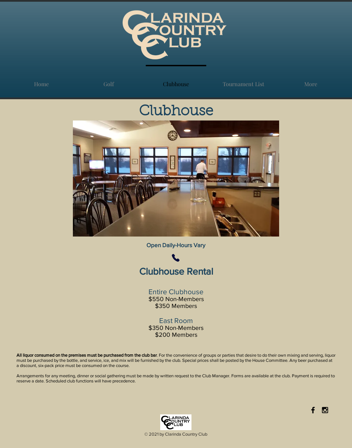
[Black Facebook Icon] (313, 410)
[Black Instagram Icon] (325, 410)
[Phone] (175, 257)
